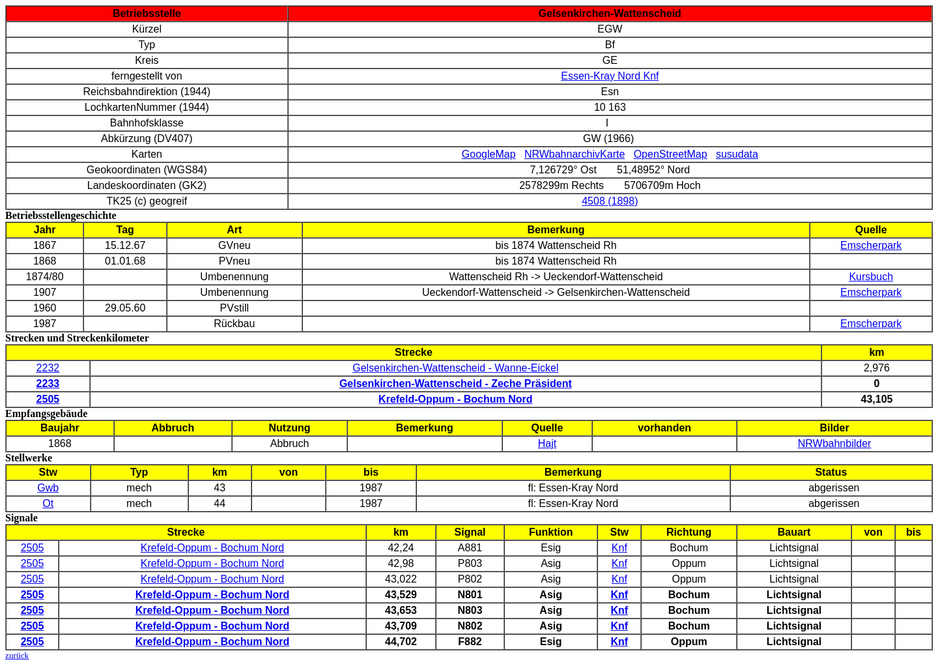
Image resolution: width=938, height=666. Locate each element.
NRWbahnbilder (835, 443)
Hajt (547, 443)
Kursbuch (871, 276)
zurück (17, 655)
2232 (48, 367)
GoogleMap (489, 154)
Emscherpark (871, 245)
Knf (619, 547)
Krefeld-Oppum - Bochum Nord (213, 547)
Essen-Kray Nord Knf (610, 75)
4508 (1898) (610, 201)
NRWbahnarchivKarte (574, 154)
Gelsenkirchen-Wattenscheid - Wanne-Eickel (455, 367)
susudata (737, 154)
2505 (32, 547)
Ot (47, 503)
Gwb (48, 487)
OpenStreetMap (670, 154)
